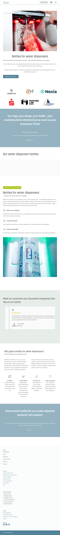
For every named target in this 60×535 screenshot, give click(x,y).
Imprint (5, 519)
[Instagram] (6, 524)
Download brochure (8, 473)
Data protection (7, 513)
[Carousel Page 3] (29, 334)
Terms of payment (7, 481)
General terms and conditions (10, 517)
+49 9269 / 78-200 (44, 2)
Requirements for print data (10, 475)
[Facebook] (9, 524)
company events (21, 360)
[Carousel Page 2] (27, 334)
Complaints (6, 483)
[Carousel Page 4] (30, 334)
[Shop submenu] (6, 454)
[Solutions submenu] (8, 456)
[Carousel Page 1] (26, 334)
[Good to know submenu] (10, 459)
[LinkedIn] (4, 524)
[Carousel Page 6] (33, 334)
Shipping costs (6, 479)
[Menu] (55, 2)
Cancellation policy (8, 515)
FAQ (47, 423)
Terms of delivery (7, 477)
